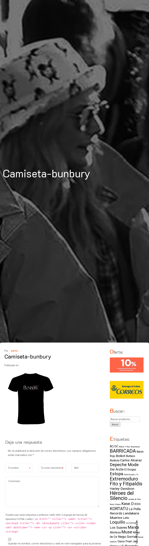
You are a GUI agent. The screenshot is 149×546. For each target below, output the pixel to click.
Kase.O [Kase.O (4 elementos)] (127, 503)
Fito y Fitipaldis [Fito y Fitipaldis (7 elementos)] (126, 484)
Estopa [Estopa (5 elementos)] (116, 473)
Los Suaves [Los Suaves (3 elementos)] (118, 527)
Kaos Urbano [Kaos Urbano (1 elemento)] (115, 504)
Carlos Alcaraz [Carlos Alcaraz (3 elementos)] (131, 460)
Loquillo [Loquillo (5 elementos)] (117, 522)
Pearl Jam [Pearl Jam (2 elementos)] (131, 541)
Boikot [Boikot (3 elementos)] (120, 456)
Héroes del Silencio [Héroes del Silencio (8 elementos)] (122, 495)
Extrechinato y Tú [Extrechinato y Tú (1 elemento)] (131, 474)
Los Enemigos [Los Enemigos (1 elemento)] (132, 523)
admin (14, 350)
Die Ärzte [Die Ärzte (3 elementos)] (117, 469)
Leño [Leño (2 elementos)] (126, 518)
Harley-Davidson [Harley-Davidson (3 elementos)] (122, 489)
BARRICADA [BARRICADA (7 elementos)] (123, 451)
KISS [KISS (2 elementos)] (137, 504)
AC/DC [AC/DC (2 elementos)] (114, 446)
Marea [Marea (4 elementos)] (133, 527)
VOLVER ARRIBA (137, 532)
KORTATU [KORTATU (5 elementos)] (119, 508)
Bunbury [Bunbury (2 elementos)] (114, 460)
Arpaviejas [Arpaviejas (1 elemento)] (135, 447)
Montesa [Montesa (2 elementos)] (115, 532)
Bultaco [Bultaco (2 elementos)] (130, 456)
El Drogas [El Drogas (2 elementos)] (130, 469)
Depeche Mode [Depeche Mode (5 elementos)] (124, 464)
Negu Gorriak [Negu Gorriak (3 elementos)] (127, 537)
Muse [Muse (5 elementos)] (126, 531)
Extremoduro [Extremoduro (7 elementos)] (124, 479)
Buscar (115, 424)
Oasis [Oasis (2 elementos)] (121, 541)
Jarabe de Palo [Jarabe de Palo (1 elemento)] (134, 499)
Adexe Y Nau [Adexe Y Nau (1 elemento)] (124, 447)
